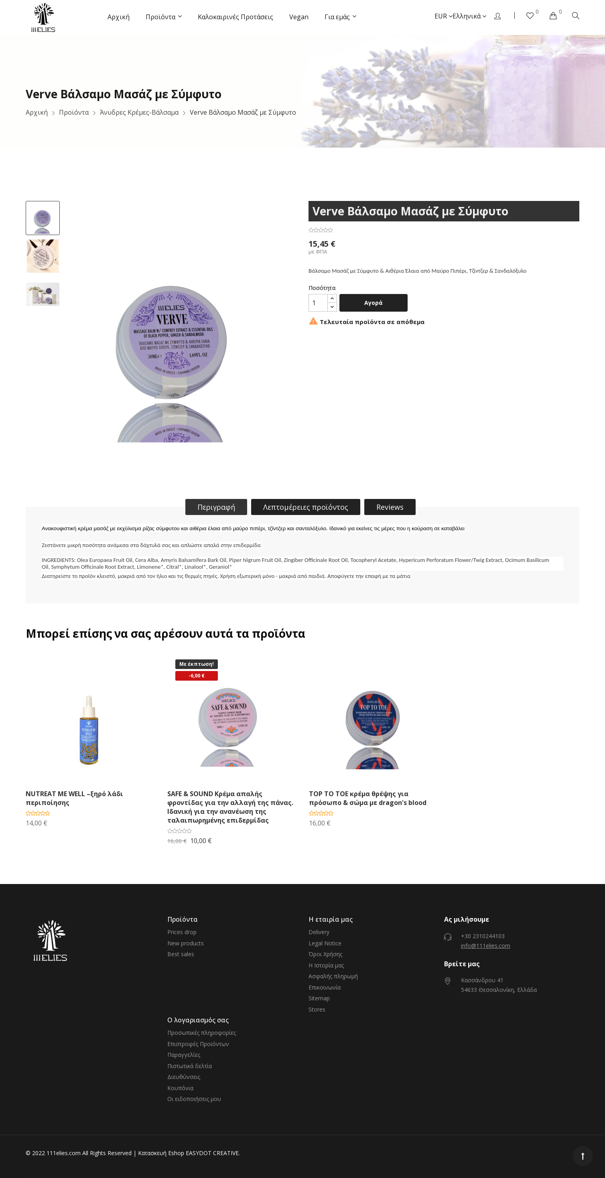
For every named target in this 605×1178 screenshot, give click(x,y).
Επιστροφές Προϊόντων (198, 1044)
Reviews (390, 507)
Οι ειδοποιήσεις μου (194, 1099)
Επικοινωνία (325, 987)
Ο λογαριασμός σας (198, 1020)
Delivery (319, 932)
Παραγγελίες (183, 1054)
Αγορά (373, 302)
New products (185, 943)
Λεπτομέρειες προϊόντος (305, 507)
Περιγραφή (216, 507)
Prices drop (182, 932)
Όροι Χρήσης (325, 954)
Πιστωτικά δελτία (189, 1066)
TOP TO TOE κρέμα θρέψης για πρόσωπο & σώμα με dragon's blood (367, 798)
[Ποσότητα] (318, 303)
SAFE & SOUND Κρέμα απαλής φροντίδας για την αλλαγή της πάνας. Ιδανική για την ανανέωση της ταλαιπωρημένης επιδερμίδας (230, 807)
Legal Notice (325, 943)
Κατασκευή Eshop (161, 1153)
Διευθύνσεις (183, 1077)
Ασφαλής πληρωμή (333, 976)
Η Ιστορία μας (326, 965)
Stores (317, 1009)
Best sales (180, 954)
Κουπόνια (180, 1088)
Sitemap (319, 998)
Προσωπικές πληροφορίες (201, 1032)
